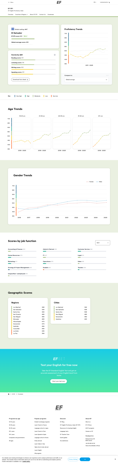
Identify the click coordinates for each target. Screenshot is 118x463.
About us (88, 422)
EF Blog (62, 422)
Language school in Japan (41, 428)
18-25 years (12, 428)
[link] (15, 9)
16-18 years (12, 425)
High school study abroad (41, 447)
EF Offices (89, 425)
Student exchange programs (42, 422)
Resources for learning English (68, 428)
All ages (11, 440)
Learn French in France (41, 425)
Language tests (64, 431)
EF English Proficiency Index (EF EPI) (70, 425)
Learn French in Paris (40, 431)
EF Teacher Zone (64, 434)
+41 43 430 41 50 (90, 443)
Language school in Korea (41, 437)
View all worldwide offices (93, 445)
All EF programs (90, 428)
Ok (85, 459)
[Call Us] (104, 2)
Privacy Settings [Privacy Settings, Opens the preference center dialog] (73, 459)
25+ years (11, 431)
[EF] (59, 2)
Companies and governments (17, 437)
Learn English (38, 450)
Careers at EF (89, 431)
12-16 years (12, 422)
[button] (11, 2)
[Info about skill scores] (55, 55)
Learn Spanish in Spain (40, 434)
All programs (38, 453)
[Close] (115, 459)
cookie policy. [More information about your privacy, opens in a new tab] (26, 461)
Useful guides (63, 437)
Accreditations (64, 440)
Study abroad (38, 440)
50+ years (12, 434)
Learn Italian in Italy (40, 444)
